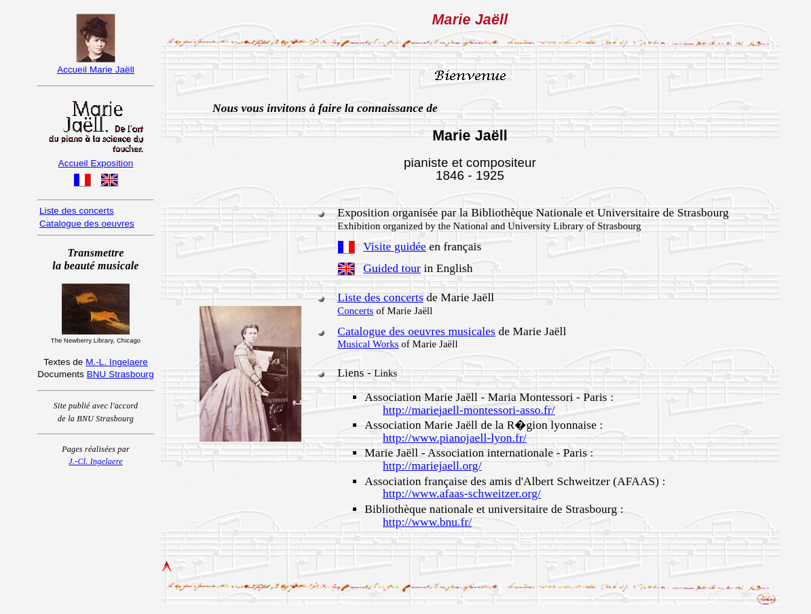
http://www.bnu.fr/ (427, 522)
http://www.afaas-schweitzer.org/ (462, 493)
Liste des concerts (380, 297)
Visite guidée (394, 246)
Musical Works (367, 344)
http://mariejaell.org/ (432, 465)
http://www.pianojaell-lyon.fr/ (455, 437)
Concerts (355, 310)
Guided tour (392, 268)
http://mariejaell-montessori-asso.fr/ (469, 410)
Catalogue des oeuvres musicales (416, 331)
